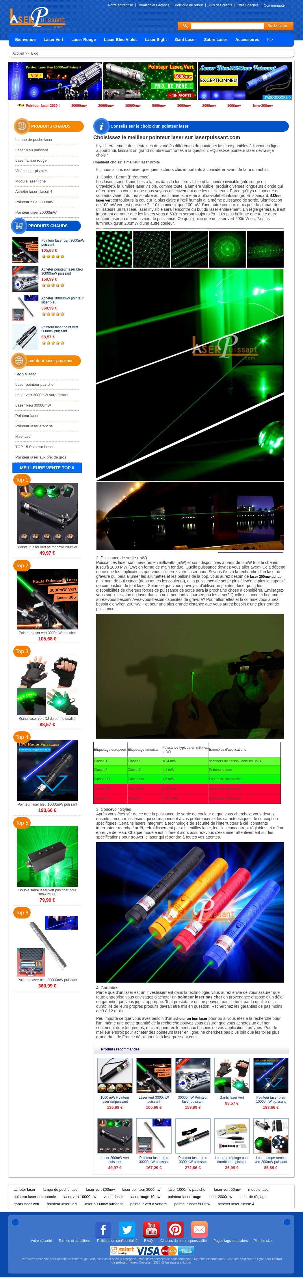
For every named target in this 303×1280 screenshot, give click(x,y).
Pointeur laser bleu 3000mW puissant (192, 1160)
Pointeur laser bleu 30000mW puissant (154, 1160)
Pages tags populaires (230, 1241)
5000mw (159, 106)
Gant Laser (185, 39)
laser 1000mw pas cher (187, 1189)
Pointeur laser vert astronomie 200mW (47, 547)
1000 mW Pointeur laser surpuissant (115, 1099)
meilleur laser (138, 162)
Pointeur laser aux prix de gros (40, 457)
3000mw (184, 106)
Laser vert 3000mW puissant (154, 1099)
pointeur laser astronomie (35, 1197)
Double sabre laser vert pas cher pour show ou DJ (47, 892)
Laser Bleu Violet (120, 39)
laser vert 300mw (100, 1189)
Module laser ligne (30, 181)
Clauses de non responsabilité (183, 1241)
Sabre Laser (215, 39)
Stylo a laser (25, 374)
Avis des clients (220, 5)
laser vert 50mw (227, 1189)
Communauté (274, 5)
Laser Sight (156, 39)
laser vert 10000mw (80, 1197)
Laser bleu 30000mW (33, 405)
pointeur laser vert (62, 1204)
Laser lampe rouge (31, 160)
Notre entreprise (120, 5)
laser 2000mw (220, 1197)
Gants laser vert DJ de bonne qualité (47, 719)
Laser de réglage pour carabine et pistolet (232, 1160)
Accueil (19, 53)
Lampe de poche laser (34, 139)
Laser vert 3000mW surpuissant (41, 395)
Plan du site (263, 1241)
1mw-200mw (262, 106)
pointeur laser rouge (184, 1197)
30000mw (79, 106)
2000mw (209, 106)
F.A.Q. (149, 1241)
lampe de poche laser (61, 1189)
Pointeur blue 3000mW (34, 202)
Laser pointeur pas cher (35, 384)
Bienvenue (25, 39)
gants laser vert (26, 1204)
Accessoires (247, 39)
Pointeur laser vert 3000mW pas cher (47, 633)
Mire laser (23, 436)
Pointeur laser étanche (34, 426)
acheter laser (24, 1189)
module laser (258, 1189)
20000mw (106, 106)
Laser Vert (53, 39)
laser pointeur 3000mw (141, 1189)
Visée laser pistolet (31, 171)
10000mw (132, 106)
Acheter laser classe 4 (33, 191)
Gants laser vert (232, 1097)
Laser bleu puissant (31, 150)
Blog (34, 53)
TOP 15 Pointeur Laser (34, 447)
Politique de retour (189, 5)
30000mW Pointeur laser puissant (193, 1099)
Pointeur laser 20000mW (36, 212)
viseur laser (113, 1197)
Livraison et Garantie (153, 5)
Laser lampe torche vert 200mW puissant (270, 1160)
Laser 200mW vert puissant (115, 1160)
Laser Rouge (83, 39)
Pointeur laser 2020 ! (43, 106)
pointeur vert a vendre (148, 1204)
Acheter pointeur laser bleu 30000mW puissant (62, 271)
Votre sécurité (41, 1241)
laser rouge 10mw (145, 1197)
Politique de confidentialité (117, 1241)
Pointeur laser (26, 415)
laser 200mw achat (265, 577)
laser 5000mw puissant (103, 1204)
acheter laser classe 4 (236, 1204)
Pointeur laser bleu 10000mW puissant (271, 1099)
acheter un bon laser (190, 1019)
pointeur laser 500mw (192, 1204)
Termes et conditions (74, 1241)
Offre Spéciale (248, 5)
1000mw (234, 106)
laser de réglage (253, 1197)
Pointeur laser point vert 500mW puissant (59, 329)
